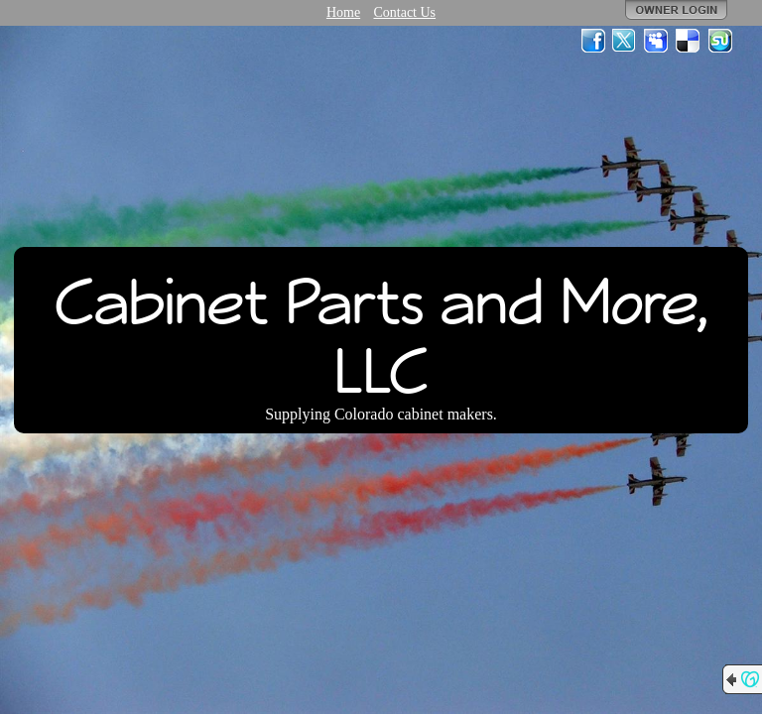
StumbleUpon (720, 41)
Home (343, 12)
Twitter (625, 41)
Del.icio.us (688, 41)
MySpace (657, 41)
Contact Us (404, 12)
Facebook (593, 41)
